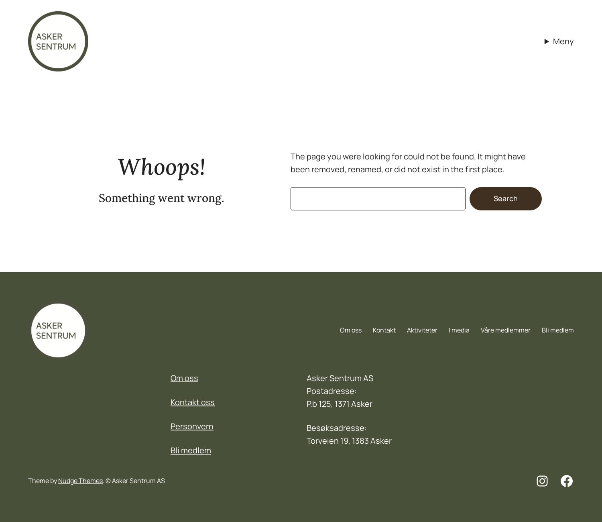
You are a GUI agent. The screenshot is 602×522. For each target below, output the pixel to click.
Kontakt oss (193, 402)
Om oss (184, 378)
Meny (563, 41)
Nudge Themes (80, 480)
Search (506, 198)
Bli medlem (191, 450)
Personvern (192, 426)
